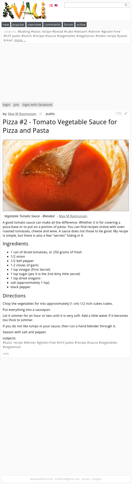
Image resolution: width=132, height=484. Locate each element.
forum (68, 24)
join (16, 104)
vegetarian (85, 36)
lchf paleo (12, 36)
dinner (94, 31)
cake (68, 31)
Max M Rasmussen (22, 114)
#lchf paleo (65, 342)
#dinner (30, 342)
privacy (86, 479)
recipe (38, 36)
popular (18, 24)
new (6, 24)
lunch (26, 36)
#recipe (80, 342)
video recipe (105, 36)
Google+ (97, 479)
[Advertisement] (66, 72)
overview (34, 24)
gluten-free (110, 31)
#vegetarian (12, 347)
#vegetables (108, 342)
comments (52, 24)
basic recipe (41, 31)
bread (57, 31)
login (6, 104)
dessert (80, 31)
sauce (50, 36)
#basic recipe (13, 342)
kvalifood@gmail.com (67, 479)
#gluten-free (46, 342)
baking (24, 31)
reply (6, 353)
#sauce (92, 342)
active (81, 24)
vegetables (66, 36)
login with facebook (37, 104)
